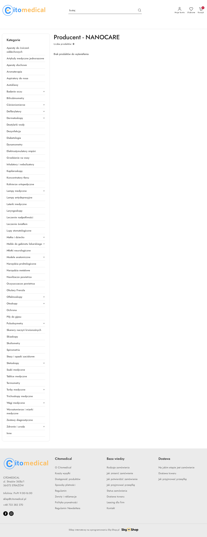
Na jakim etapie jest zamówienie (176, 467)
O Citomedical (63, 467)
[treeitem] (26, 50)
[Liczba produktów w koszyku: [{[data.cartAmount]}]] (200, 10)
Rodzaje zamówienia (118, 467)
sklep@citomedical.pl (14, 499)
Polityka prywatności (66, 502)
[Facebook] (5, 513)
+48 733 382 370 (13, 505)
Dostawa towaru (115, 496)
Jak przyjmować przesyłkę (121, 485)
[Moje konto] (179, 10)
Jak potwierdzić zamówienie (122, 479)
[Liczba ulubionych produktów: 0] (191, 10)
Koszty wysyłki (62, 473)
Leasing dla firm (116, 502)
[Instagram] (11, 513)
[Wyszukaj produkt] (105, 10)
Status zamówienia (117, 491)
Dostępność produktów (67, 479)
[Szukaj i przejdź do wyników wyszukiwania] (139, 10)
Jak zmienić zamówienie (120, 473)
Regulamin (60, 491)
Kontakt (111, 508)
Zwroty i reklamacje (65, 496)
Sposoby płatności (65, 485)
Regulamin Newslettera (67, 508)
